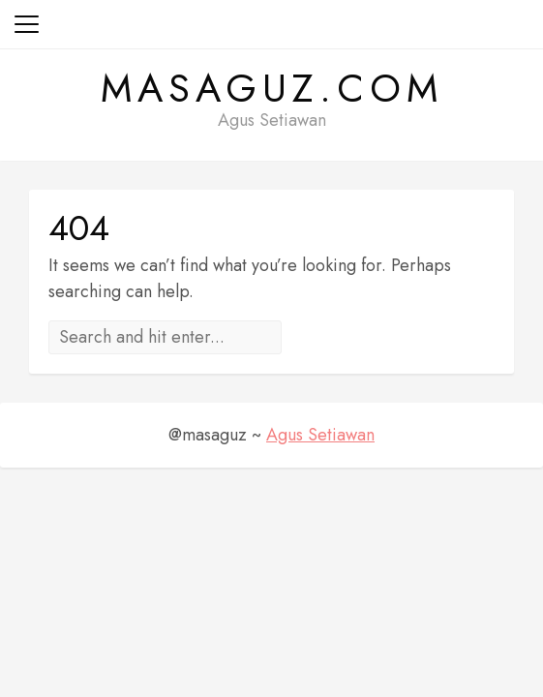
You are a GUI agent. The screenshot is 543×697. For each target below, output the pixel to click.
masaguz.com (272, 88)
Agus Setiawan (320, 434)
